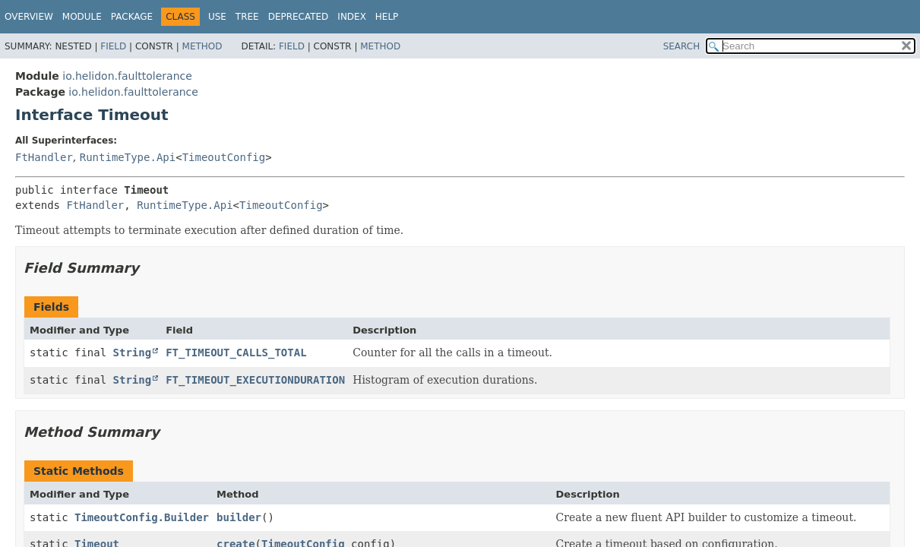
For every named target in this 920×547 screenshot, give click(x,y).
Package (132, 16)
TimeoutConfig (224, 157)
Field (113, 46)
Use (217, 16)
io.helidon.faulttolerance (127, 76)
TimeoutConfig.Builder (141, 517)
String (132, 352)
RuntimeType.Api (127, 157)
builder (239, 517)
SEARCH (681, 46)
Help (387, 16)
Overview (29, 16)
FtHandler (44, 157)
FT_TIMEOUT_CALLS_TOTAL (236, 352)
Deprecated (298, 16)
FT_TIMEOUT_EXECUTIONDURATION (255, 380)
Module (82, 16)
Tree (247, 16)
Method (202, 46)
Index (351, 16)
